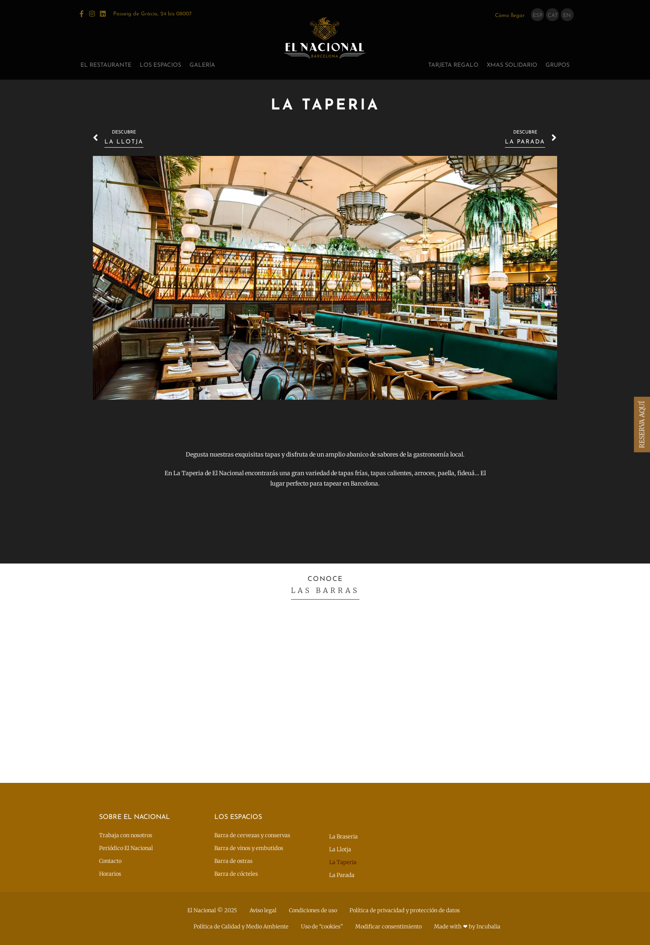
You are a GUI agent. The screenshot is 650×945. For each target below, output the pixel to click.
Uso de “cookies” (322, 926)
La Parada (341, 875)
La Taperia (343, 862)
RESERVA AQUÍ (642, 424)
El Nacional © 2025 (212, 910)
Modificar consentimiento (388, 926)
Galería (202, 65)
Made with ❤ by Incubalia (467, 926)
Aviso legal (263, 910)
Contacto (110, 861)
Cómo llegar (510, 15)
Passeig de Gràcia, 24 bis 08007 (152, 14)
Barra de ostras (233, 861)
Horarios (110, 873)
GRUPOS (558, 65)
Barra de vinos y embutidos (248, 848)
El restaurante (105, 65)
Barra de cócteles (236, 873)
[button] (102, 278)
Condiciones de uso (313, 910)
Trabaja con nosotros (125, 835)
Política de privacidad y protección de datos (404, 910)
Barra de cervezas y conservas (252, 835)
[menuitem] (538, 14)
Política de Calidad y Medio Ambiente (241, 926)
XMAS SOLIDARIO (512, 65)
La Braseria (343, 836)
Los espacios (160, 65)
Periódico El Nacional (126, 848)
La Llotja (340, 849)
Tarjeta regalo (453, 65)
